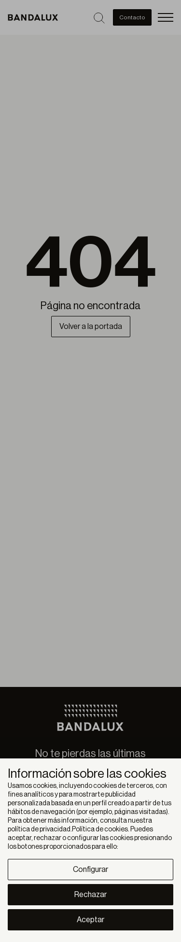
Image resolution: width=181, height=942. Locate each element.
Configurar (90, 869)
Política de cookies (100, 829)
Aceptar (90, 920)
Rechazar (90, 895)
